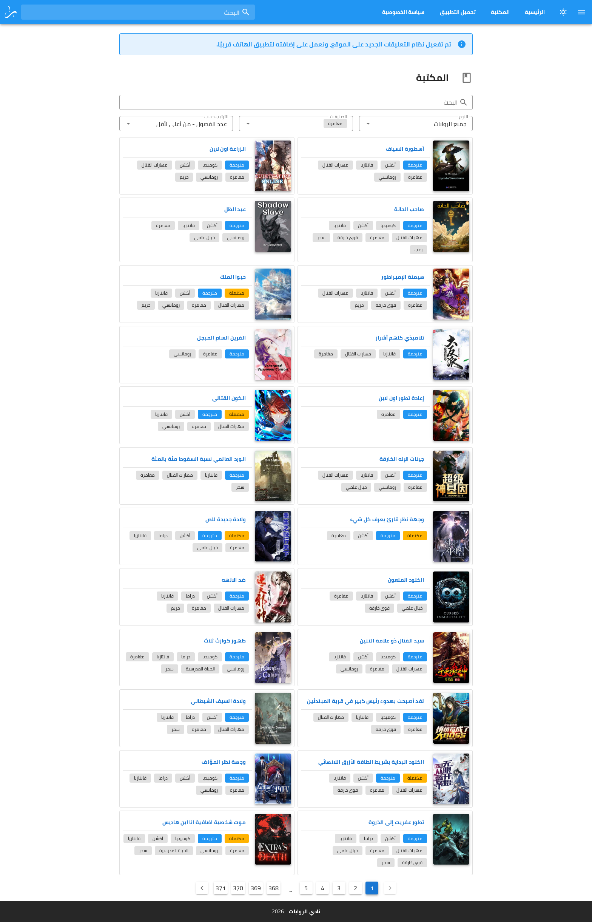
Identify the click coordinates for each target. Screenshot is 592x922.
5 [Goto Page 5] (306, 888)
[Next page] (202, 888)
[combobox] (138, 12)
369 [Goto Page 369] (256, 888)
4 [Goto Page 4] (322, 888)
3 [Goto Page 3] (339, 888)
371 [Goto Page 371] (221, 888)
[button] (416, 123)
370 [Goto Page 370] (238, 888)
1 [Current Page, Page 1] (372, 888)
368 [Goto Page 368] (273, 888)
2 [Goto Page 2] (355, 888)
